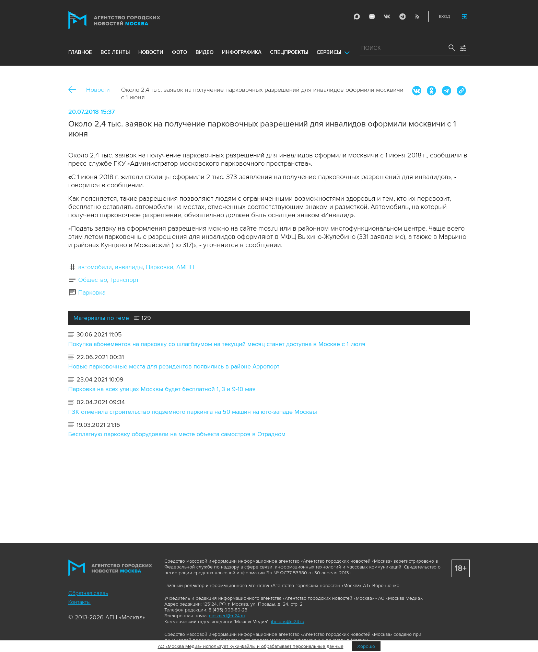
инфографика (241, 52)
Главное (80, 52)
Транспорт (124, 280)
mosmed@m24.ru (227, 616)
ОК (431, 91)
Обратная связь (88, 593)
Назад (74, 90)
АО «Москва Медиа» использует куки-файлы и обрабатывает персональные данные (250, 646)
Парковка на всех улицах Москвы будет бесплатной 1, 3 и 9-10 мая (162, 389)
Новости (98, 89)
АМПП (185, 267)
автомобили (95, 267)
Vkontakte (387, 16)
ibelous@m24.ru (287, 622)
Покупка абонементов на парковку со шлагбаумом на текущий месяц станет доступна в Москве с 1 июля (216, 344)
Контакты (79, 602)
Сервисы (329, 52)
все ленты (115, 52)
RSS (417, 16)
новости (150, 52)
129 (142, 318)
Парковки (159, 267)
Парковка (91, 292)
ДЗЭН (372, 16)
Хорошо (366, 646)
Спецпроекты (289, 52)
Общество (92, 280)
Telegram (402, 16)
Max (357, 16)
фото (179, 52)
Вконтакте (417, 91)
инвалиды (129, 267)
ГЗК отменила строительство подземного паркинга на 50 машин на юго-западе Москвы (192, 412)
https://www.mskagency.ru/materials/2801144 (461, 91)
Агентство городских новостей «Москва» (127, 20)
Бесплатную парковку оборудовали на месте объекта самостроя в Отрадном (176, 434)
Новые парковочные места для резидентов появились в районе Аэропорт (173, 366)
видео (204, 52)
